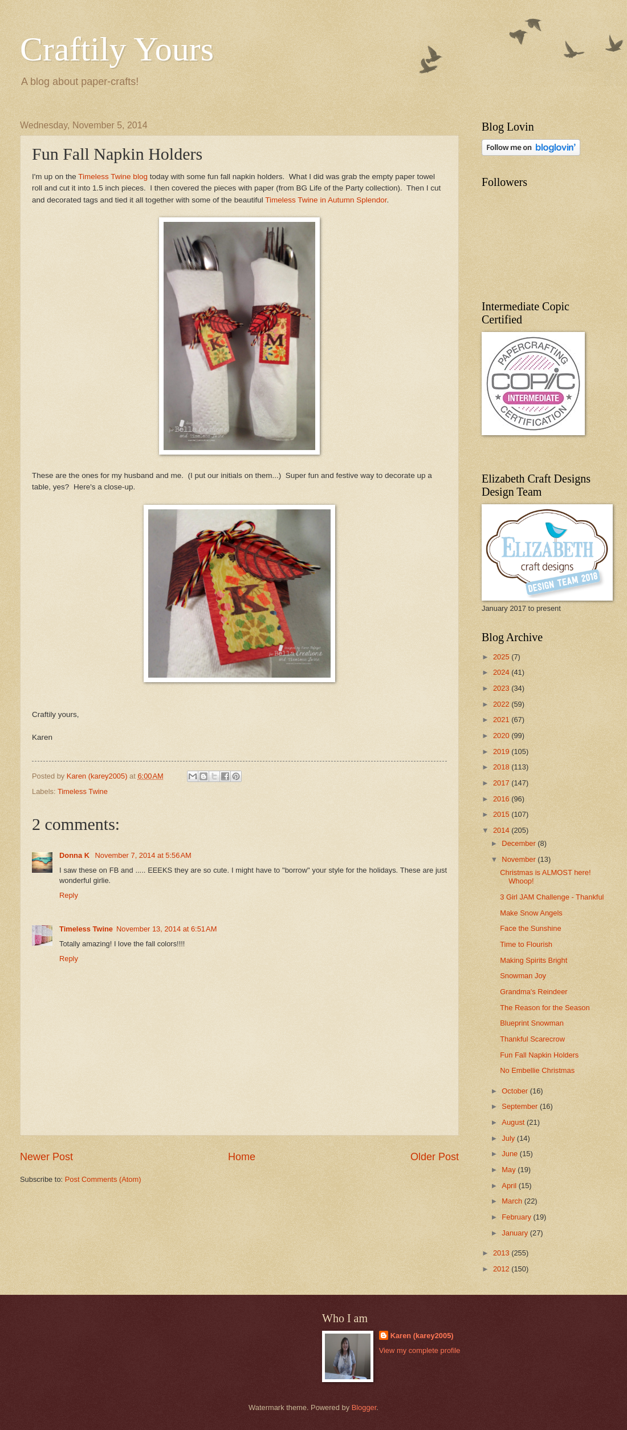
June (511, 1153)
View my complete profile (420, 1350)
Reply (68, 895)
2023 (502, 688)
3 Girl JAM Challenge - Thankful (552, 897)
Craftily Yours (117, 49)
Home (241, 1156)
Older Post (434, 1156)
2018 (502, 767)
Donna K (75, 855)
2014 (502, 830)
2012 (502, 1269)
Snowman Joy (523, 975)
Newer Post (46, 1156)
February (517, 1217)
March (513, 1201)
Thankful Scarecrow (532, 1039)
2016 (502, 799)
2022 (502, 704)
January (516, 1233)
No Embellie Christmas (537, 1070)
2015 (502, 814)
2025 (502, 657)
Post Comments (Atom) (103, 1179)
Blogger (364, 1407)
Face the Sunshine (530, 928)
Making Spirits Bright (533, 960)
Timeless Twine (83, 791)
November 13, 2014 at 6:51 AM (166, 929)
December (520, 843)
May (510, 1169)
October (516, 1091)
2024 (502, 672)
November (520, 859)
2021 (502, 719)
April (510, 1185)
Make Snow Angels (531, 913)
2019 (502, 751)
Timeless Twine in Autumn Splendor (325, 200)
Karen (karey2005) (422, 1335)
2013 (502, 1253)
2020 (502, 735)
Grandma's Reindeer (533, 991)
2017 (502, 783)
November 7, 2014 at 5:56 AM (143, 855)
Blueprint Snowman (532, 1023)
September (521, 1106)
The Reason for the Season (544, 1007)
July (509, 1138)
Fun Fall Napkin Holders (539, 1055)
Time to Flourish (526, 944)
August (514, 1122)
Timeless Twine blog (113, 176)
